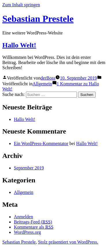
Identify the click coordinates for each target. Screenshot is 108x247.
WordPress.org (27, 232)
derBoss (48, 78)
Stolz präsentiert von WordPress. (68, 242)
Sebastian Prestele (37, 18)
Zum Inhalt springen (21, 4)
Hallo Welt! (19, 45)
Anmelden (23, 216)
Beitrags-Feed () (33, 221)
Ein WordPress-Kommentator (41, 143)
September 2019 (29, 167)
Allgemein (42, 83)
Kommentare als (34, 227)
